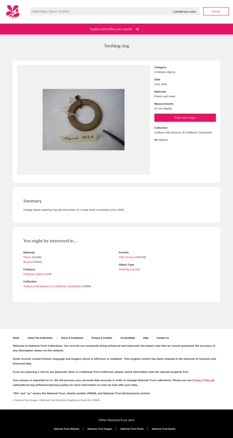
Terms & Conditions (72, 338)
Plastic (27, 257)
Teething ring (126, 269)
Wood (26, 261)
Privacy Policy (201, 380)
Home (16, 338)
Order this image (185, 117)
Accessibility (128, 338)
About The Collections (40, 338)
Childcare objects (33, 274)
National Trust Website (66, 428)
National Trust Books (163, 428)
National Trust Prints (132, 428)
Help (145, 338)
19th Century (126, 257)
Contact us (163, 338)
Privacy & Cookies (102, 338)
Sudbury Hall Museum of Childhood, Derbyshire (52, 286)
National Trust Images (100, 428)
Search (216, 11)
